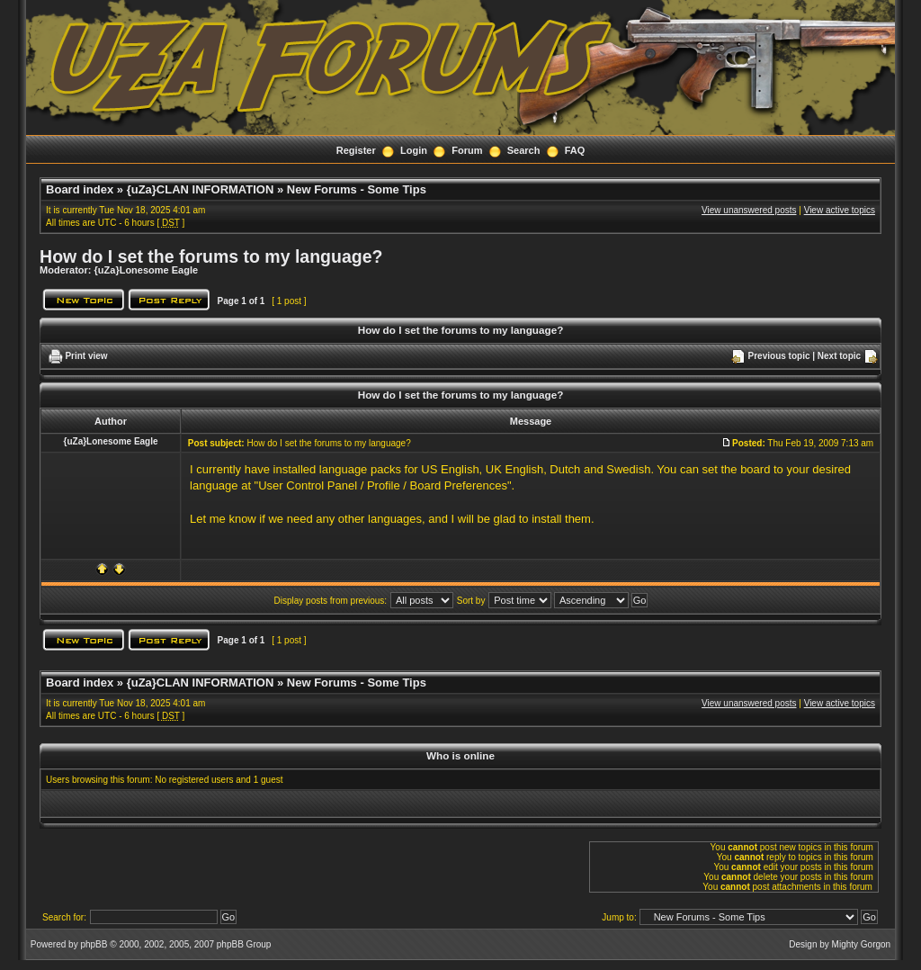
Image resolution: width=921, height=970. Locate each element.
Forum (467, 150)
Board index (79, 189)
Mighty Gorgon (861, 944)
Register (356, 150)
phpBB (93, 944)
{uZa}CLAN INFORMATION (200, 189)
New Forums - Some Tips (356, 189)
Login (413, 150)
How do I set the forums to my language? (211, 256)
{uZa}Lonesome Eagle (146, 270)
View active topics (839, 210)
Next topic (839, 356)
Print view (86, 356)
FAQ (575, 150)
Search (524, 150)
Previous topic (779, 356)
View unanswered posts (749, 210)
